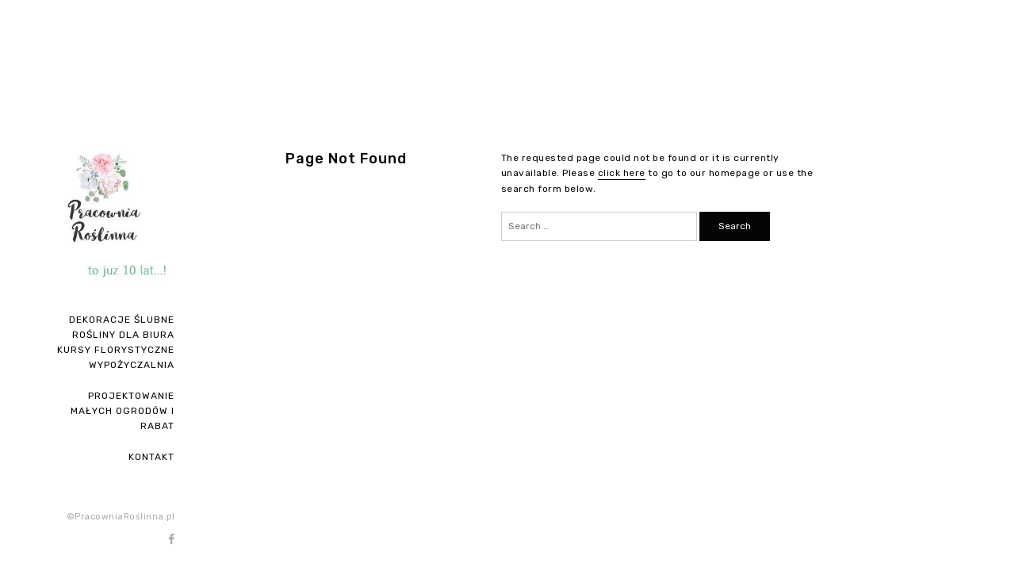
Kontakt (151, 456)
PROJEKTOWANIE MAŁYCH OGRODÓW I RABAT (122, 410)
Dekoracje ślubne (121, 319)
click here (621, 172)
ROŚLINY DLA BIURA (123, 334)
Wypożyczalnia (131, 364)
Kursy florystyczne (115, 349)
